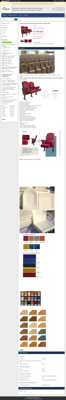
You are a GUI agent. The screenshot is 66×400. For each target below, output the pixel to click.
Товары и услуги (12, 15)
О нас (20, 15)
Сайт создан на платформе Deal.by (33, 397)
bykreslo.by (7, 65)
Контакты (26, 15)
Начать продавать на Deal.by (15, 0)
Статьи (3, 32)
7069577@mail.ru (8, 58)
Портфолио (4, 27)
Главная (4, 15)
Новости (4, 29)
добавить (62, 0)
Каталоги (4, 25)
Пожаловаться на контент (37, 398)
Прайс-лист (4, 36)
